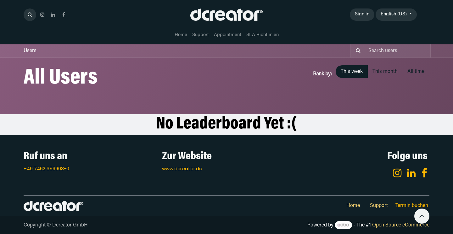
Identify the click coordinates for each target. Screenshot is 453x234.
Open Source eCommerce (400, 225)
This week (352, 71)
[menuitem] (181, 35)
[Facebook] (424, 173)
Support (379, 205)
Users (30, 50)
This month (385, 71)
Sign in (362, 14)
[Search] (356, 50)
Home (353, 205)
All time (415, 71)
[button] (30, 14)
